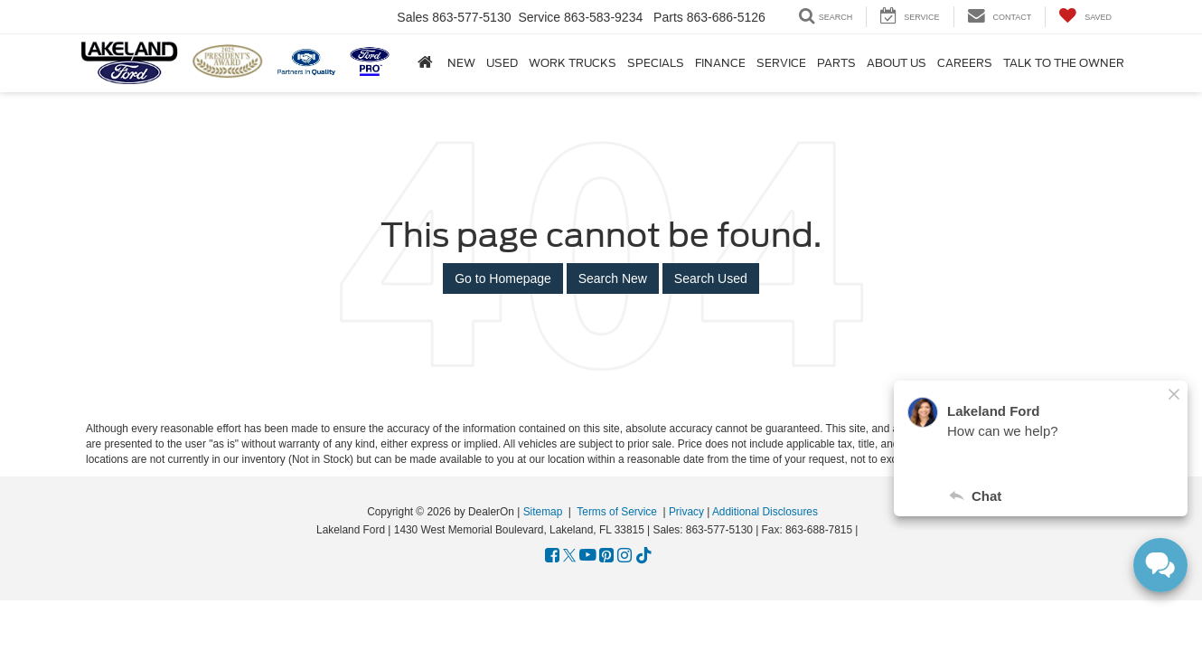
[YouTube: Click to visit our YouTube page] (587, 556)
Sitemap (543, 511)
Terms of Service (617, 511)
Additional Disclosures (765, 511)
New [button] (461, 63)
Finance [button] (720, 63)
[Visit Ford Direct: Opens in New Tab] (866, 530)
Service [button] (781, 63)
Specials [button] (655, 63)
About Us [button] (896, 63)
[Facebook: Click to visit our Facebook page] (552, 556)
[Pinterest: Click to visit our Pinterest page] (606, 556)
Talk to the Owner (1063, 63)
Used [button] (502, 63)
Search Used (710, 278)
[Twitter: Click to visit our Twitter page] (569, 556)
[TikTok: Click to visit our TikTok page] (644, 556)
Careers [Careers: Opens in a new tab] (964, 63)
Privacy (686, 511)
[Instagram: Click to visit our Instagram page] (624, 556)
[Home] (425, 62)
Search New (612, 278)
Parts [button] (836, 63)
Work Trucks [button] (572, 63)
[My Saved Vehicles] (1085, 16)
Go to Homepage (503, 278)
